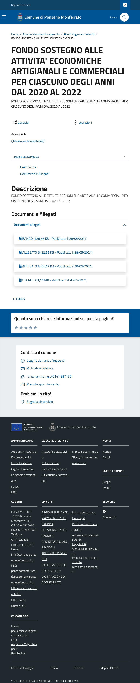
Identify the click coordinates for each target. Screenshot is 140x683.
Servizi (54, 668)
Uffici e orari (18, 600)
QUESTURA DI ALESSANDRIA (54, 533)
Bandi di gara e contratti (79, 34)
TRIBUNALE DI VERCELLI (54, 556)
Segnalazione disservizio (85, 550)
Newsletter (109, 517)
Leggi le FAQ (79, 544)
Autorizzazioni (50, 463)
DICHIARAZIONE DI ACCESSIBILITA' (53, 568)
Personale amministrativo (23, 478)
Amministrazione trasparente (41, 34)
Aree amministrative (23, 451)
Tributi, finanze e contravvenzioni (85, 460)
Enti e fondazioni (21, 463)
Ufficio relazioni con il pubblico (24, 591)
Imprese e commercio (85, 451)
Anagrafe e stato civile (54, 454)
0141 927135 (19, 539)
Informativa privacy (84, 512)
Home (15, 34)
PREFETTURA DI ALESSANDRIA (54, 544)
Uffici (14, 492)
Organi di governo (22, 469)
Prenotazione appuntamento (85, 559)
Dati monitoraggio (22, 668)
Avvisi (106, 457)
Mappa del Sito (109, 668)
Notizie (107, 451)
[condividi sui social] (20, 122)
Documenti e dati (21, 457)
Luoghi (107, 482)
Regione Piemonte (21, 5)
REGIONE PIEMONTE (55, 512)
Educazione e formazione (54, 478)
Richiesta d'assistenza (84, 569)
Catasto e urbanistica (54, 469)
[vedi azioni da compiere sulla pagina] (82, 122)
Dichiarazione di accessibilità (84, 527)
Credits (79, 668)
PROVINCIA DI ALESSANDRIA (54, 521)
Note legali (78, 518)
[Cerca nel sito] (123, 17)
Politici (15, 486)
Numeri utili (18, 606)
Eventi (106, 487)
